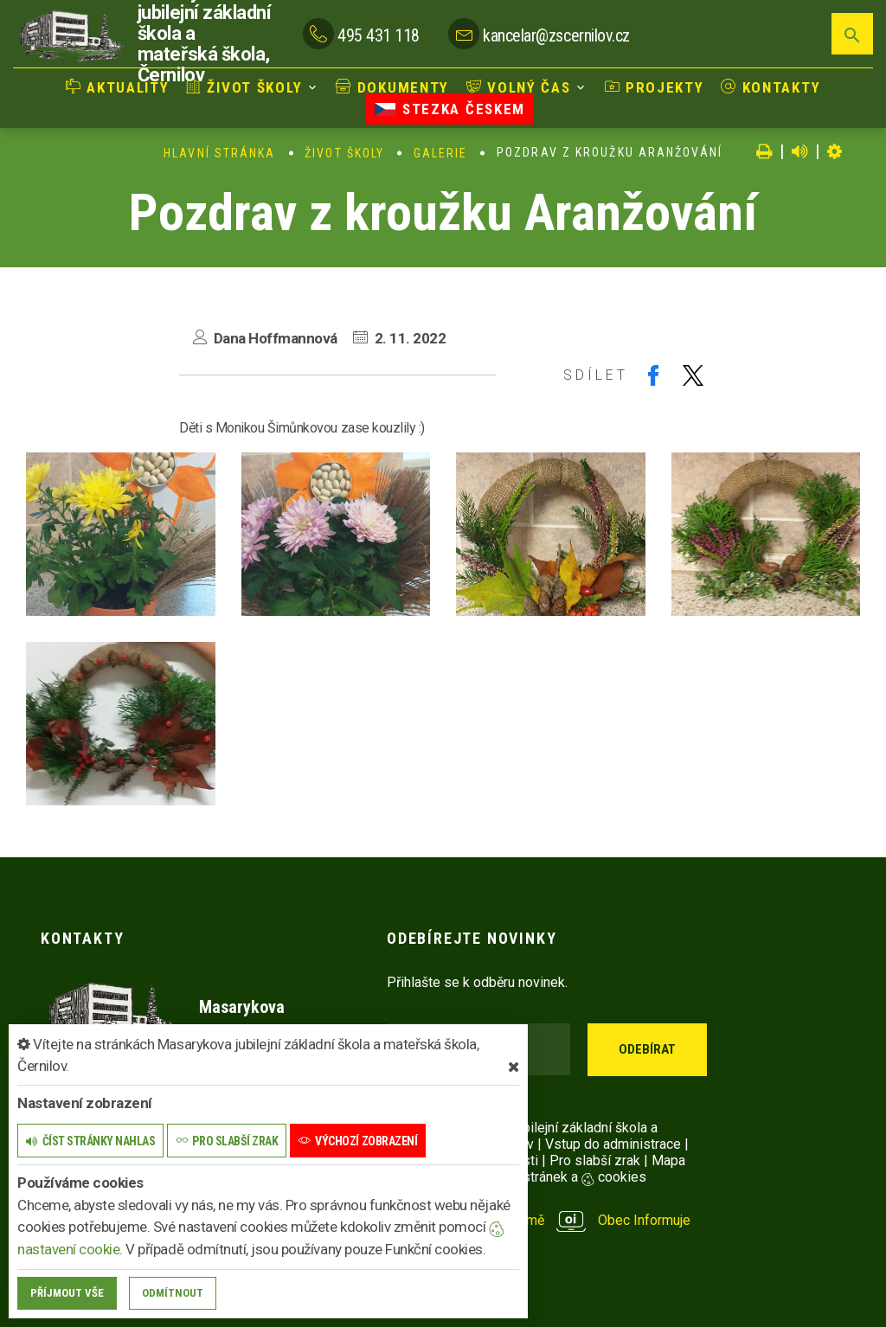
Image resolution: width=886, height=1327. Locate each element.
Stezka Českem (450, 109)
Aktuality (120, 87)
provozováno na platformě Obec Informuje (538, 1220)
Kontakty (768, 87)
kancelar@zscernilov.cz (556, 35)
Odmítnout (172, 1292)
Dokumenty (393, 87)
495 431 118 (378, 35)
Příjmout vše (67, 1292)
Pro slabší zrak (594, 1160)
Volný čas (518, 87)
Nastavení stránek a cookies (544, 1177)
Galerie (441, 153)
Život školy (246, 87)
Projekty (652, 87)
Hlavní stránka (219, 153)
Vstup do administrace (613, 1144)
